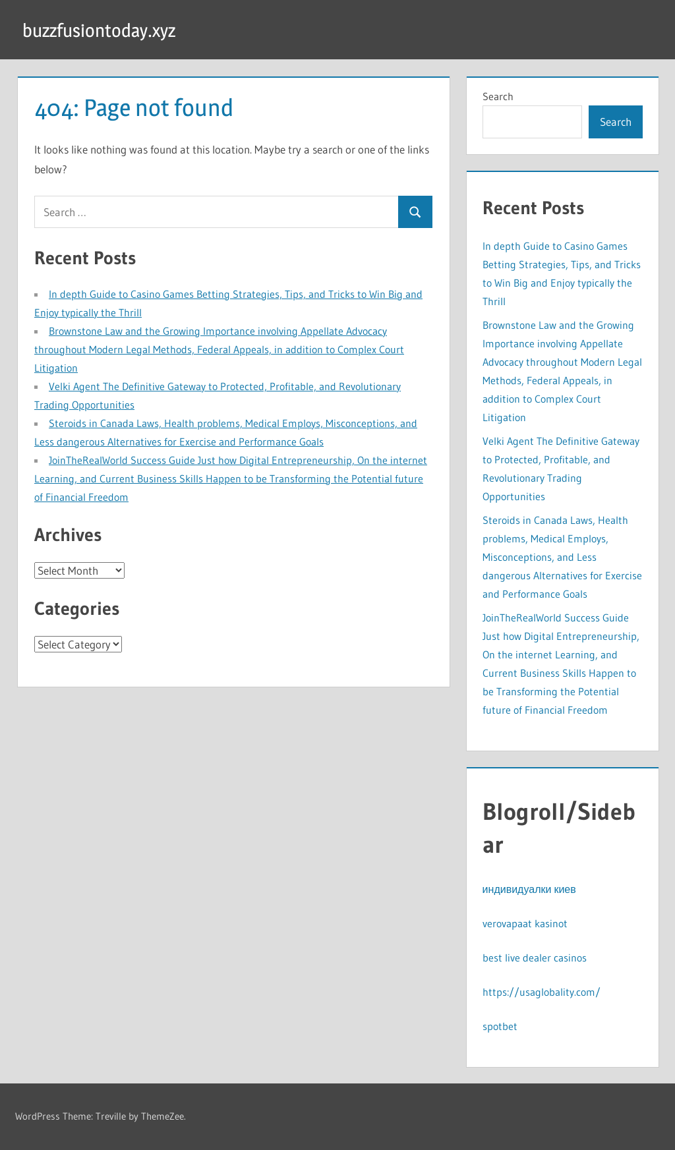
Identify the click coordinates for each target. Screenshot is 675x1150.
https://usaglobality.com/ (542, 991)
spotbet (500, 1026)
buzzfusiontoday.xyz (110, 29)
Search (498, 96)
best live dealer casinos (535, 957)
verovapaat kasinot (525, 923)
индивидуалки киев (529, 889)
